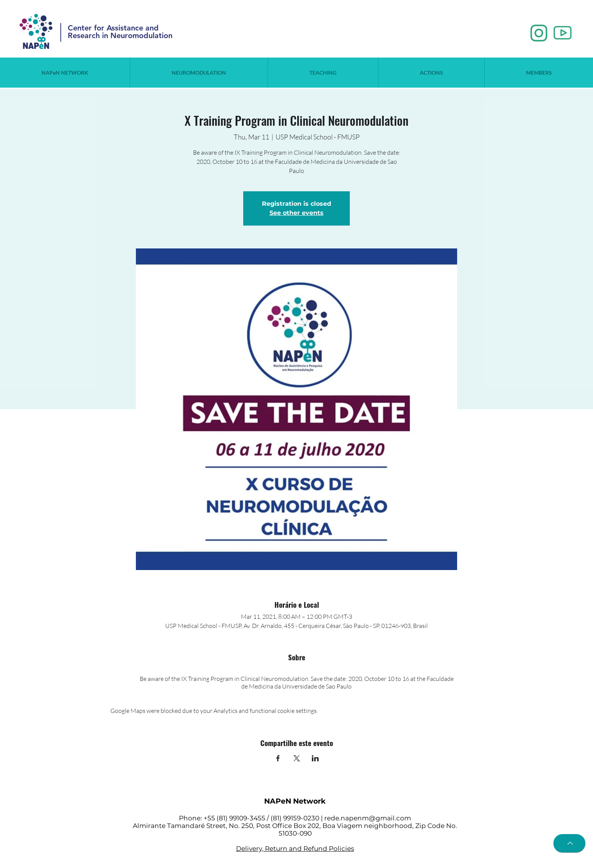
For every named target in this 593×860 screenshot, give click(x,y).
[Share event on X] (296, 758)
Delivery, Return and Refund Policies (295, 848)
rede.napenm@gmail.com (367, 818)
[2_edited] (562, 33)
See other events (296, 212)
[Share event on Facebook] (278, 758)
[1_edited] (539, 33)
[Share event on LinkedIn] (315, 758)
